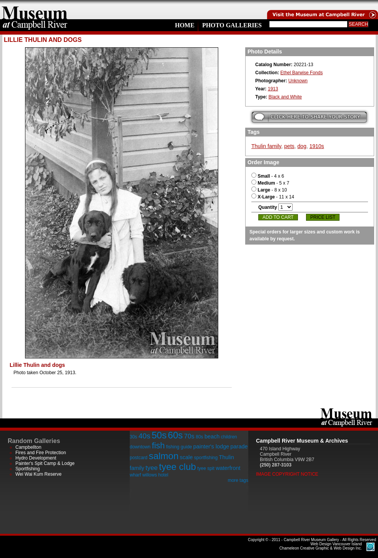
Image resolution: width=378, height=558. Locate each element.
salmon (163, 456)
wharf (135, 475)
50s (159, 435)
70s (189, 436)
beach (211, 436)
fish (158, 445)
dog (302, 146)
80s (199, 437)
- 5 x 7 (270, 183)
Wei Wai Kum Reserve (38, 474)
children (229, 437)
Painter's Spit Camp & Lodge (45, 463)
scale (186, 457)
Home (184, 25)
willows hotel (155, 475)
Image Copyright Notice (287, 474)
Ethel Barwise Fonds (301, 72)
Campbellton (28, 447)
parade (239, 446)
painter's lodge (211, 446)
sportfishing (205, 457)
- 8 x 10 (269, 190)
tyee (152, 467)
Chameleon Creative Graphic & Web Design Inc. (320, 546)
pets (289, 146)
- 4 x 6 (267, 176)
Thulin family (266, 146)
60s (175, 435)
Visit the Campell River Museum (322, 9)
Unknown (298, 80)
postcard (138, 457)
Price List (322, 217)
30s (133, 437)
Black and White (285, 97)
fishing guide (179, 447)
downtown (140, 447)
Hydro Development (35, 458)
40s (145, 436)
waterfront (228, 468)
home (34, 9)
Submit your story (309, 117)
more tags (238, 480)
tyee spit (205, 468)
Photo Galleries (232, 25)
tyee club (177, 466)
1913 (273, 89)
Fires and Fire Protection (40, 452)
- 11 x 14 (272, 197)
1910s (316, 146)
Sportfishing (27, 468)
